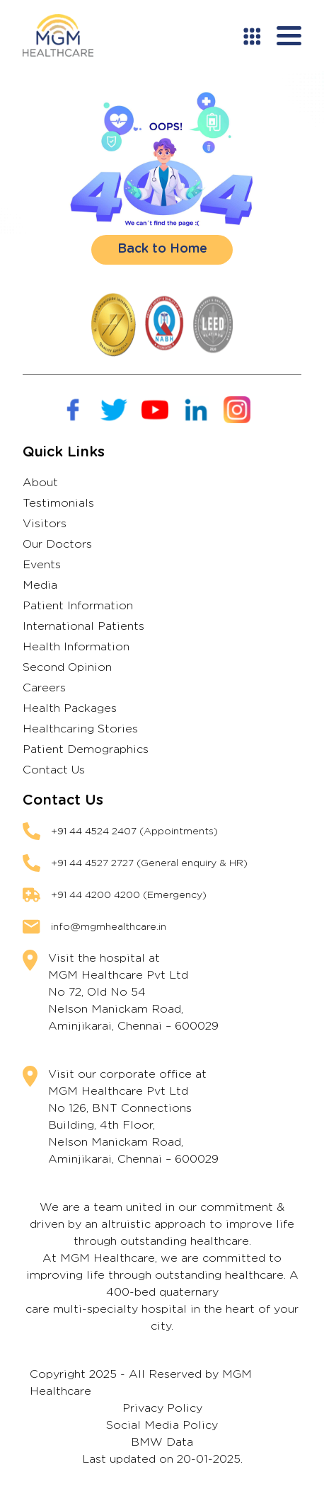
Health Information (76, 646)
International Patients (83, 626)
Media (40, 585)
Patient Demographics (86, 749)
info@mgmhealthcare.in (108, 927)
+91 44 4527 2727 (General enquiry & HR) (149, 863)
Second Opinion (67, 667)
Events (42, 564)
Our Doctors (57, 544)
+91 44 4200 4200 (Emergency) (129, 895)
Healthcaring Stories (80, 729)
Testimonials (58, 503)
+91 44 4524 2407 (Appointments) (134, 831)
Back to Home (162, 249)
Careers (44, 688)
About (40, 482)
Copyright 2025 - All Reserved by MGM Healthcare (141, 1383)
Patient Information (78, 605)
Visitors (44, 523)
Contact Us (54, 770)
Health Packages (70, 708)
